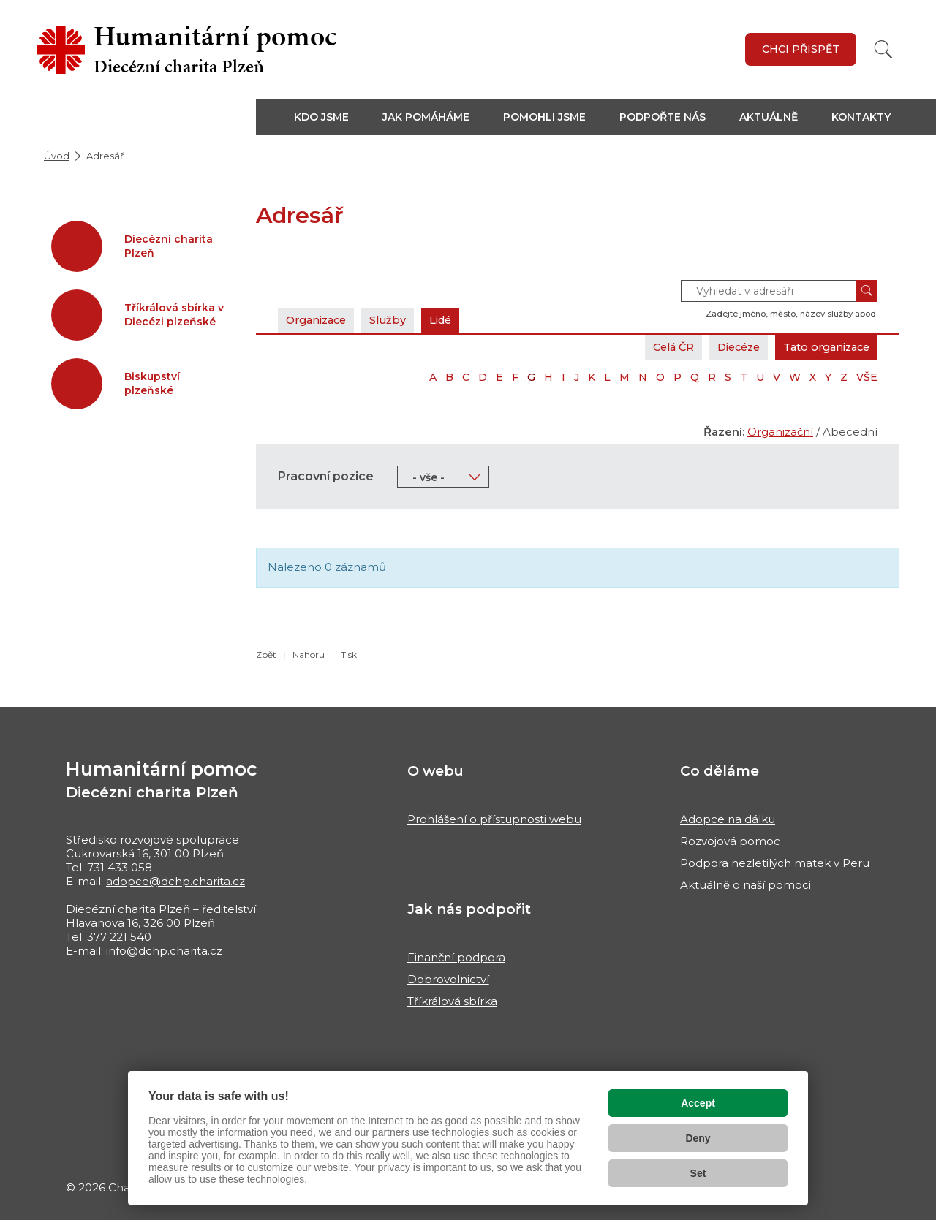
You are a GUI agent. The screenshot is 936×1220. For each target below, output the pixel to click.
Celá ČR (657, 347)
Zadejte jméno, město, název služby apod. (792, 313)
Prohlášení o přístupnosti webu (494, 819)
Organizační (780, 432)
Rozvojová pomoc (730, 841)
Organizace (319, 320)
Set (698, 1173)
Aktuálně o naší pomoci (745, 885)
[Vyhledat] (883, 49)
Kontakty (861, 117)
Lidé (452, 320)
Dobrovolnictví (448, 979)
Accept (698, 1103)
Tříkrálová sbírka (452, 1001)
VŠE (867, 377)
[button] (329, 117)
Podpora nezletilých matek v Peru (774, 863)
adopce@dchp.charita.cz (175, 881)
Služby (396, 320)
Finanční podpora (456, 957)
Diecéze (727, 347)
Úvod (56, 156)
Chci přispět (800, 49)
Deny (697, 1138)
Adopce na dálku (727, 819)
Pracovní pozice (326, 476)
